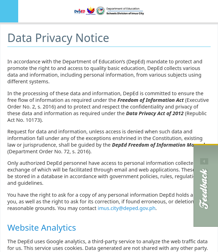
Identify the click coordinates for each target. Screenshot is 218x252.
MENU (9, 11)
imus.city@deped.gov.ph (126, 208)
